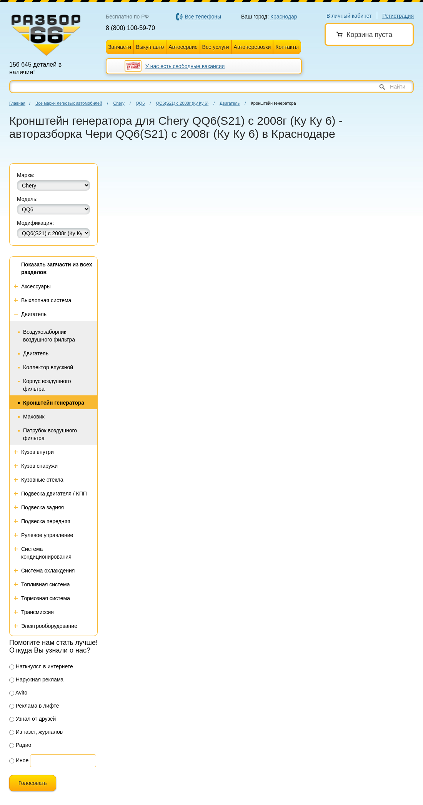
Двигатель (230, 103)
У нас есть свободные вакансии (185, 66)
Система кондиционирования (46, 553)
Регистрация (398, 16)
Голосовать (32, 783)
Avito (18, 693)
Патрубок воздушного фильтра (50, 434)
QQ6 (140, 103)
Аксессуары (36, 286)
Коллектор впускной (48, 367)
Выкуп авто (150, 47)
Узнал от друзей (32, 719)
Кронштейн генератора (53, 403)
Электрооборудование (49, 626)
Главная (17, 103)
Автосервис (182, 47)
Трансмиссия (37, 612)
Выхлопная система (46, 300)
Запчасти (119, 47)
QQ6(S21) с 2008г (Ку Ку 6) (182, 103)
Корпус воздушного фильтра (47, 385)
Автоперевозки (252, 47)
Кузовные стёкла (42, 480)
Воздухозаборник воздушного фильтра (49, 336)
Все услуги (215, 47)
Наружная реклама (36, 679)
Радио (20, 745)
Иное (18, 760)
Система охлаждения (48, 570)
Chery (118, 103)
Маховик (34, 416)
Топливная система (45, 584)
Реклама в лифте (34, 706)
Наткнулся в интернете (41, 666)
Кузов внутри (37, 452)
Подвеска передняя (45, 521)
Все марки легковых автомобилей (68, 103)
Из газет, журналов (36, 732)
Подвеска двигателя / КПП (54, 493)
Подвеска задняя (42, 507)
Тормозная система (45, 598)
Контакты (286, 47)
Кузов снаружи (39, 466)
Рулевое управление (47, 535)
